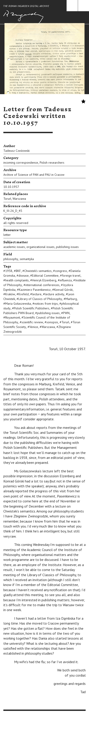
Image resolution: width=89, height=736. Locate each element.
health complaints (17, 280)
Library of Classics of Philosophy (40, 299)
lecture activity (54, 294)
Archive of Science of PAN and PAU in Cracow (33, 175)
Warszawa (19, 199)
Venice (33, 327)
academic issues (14, 247)
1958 (8, 271)
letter (7, 235)
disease (23, 276)
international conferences (42, 285)
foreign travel (71, 276)
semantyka (27, 259)
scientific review (32, 322)
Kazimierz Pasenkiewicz (35, 290)
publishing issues (67, 247)
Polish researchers (52, 163)
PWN (66, 313)
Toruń (7, 199)
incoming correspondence (20, 163)
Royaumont (12, 317)
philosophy (10, 259)
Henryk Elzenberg (44, 280)
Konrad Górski (63, 290)
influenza (66, 280)
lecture (36, 294)
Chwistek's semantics (38, 271)
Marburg (71, 299)
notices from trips (46, 304)
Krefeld (23, 294)
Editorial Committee (45, 276)
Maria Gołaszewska (18, 304)
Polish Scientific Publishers (31, 308)
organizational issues (40, 247)
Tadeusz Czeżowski (16, 151)
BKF (18, 271)
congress (61, 271)
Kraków (10, 294)
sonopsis (52, 322)
